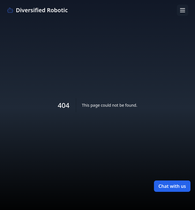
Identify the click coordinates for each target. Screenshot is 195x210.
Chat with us (172, 186)
